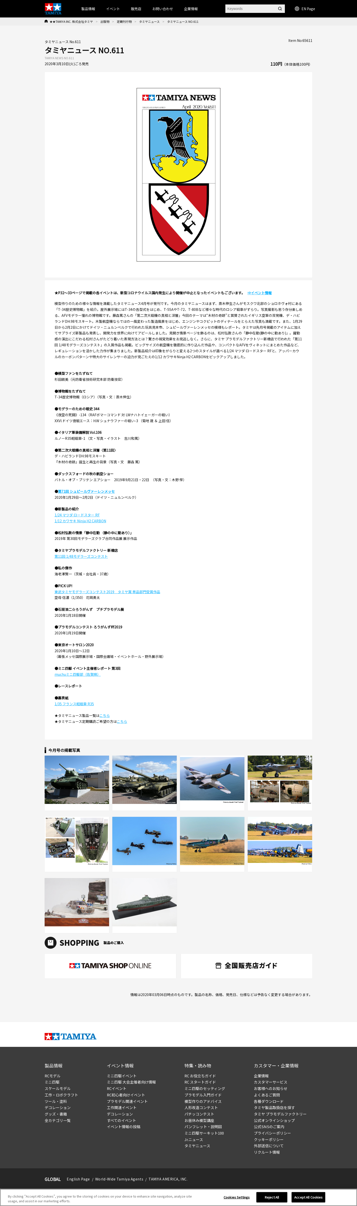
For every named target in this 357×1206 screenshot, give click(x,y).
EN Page (305, 8)
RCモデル (52, 1075)
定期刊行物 (124, 21)
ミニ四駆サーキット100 (204, 1133)
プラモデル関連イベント (127, 1101)
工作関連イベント (122, 1107)
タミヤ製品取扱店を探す (274, 1107)
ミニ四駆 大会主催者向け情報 (131, 1082)
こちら (104, 715)
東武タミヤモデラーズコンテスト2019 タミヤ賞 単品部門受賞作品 (107, 591)
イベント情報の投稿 (123, 1126)
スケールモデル (58, 1088)
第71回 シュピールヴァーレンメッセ (86, 491)
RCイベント (116, 1088)
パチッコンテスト (199, 1114)
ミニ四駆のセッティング (204, 1088)
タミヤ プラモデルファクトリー (280, 1114)
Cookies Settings (237, 1197)
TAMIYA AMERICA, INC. (168, 1179)
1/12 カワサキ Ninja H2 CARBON (80, 520)
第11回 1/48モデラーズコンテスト (81, 556)
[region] (178, 1197)
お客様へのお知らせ (270, 1088)
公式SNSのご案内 (269, 1126)
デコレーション (58, 1107)
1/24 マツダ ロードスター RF (77, 514)
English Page (78, 1179)
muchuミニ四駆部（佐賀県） (78, 674)
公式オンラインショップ (274, 1120)
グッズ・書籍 (56, 1114)
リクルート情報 (267, 1152)
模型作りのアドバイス (203, 1101)
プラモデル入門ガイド (203, 1094)
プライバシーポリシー (272, 1133)
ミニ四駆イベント (122, 1075)
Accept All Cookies (308, 1197)
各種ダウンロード (269, 1101)
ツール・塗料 (56, 1101)
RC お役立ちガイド (200, 1075)
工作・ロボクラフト (61, 1094)
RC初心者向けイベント (126, 1094)
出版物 (104, 21)
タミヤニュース (149, 21)
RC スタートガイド (200, 1082)
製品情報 (88, 8)
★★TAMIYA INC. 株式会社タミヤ (71, 21)
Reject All (272, 1197)
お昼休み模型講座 (199, 1120)
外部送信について (269, 1145)
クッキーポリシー (269, 1139)
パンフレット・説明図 (203, 1126)
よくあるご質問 (267, 1094)
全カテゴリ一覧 (58, 1120)
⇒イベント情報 (259, 292)
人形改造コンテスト (201, 1107)
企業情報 (261, 1075)
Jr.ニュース (193, 1139)
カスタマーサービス (270, 1082)
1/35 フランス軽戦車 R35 (74, 703)
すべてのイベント (121, 1120)
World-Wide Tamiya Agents (119, 1179)
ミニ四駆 (52, 1082)
